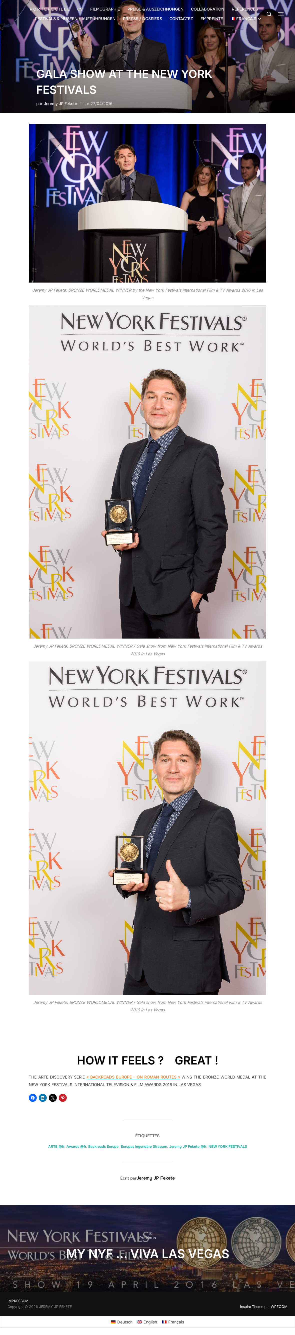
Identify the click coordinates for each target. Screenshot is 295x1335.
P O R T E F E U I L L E (50, 9)
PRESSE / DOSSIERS (142, 18)
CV (80, 9)
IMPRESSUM (18, 1301)
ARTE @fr (56, 1146)
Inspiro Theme (251, 1306)
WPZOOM (279, 1306)
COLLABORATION (207, 9)
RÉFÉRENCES (245, 9)
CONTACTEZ (181, 18)
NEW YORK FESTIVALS (227, 1146)
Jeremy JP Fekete (60, 103)
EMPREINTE (211, 18)
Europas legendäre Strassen (144, 1146)
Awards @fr (76, 1146)
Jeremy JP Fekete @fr (187, 1146)
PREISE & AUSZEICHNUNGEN (156, 9)
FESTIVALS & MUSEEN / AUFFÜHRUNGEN (75, 18)
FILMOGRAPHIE (105, 9)
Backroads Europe (103, 1146)
